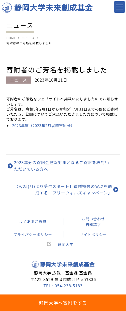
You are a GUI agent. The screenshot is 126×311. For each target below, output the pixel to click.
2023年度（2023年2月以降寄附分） (43, 125)
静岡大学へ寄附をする (63, 302)
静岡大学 (65, 244)
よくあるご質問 (32, 221)
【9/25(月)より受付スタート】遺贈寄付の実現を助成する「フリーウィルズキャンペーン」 (63, 189)
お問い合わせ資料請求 (93, 221)
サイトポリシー (93, 234)
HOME (11, 38)
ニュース (28, 38)
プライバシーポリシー (32, 234)
